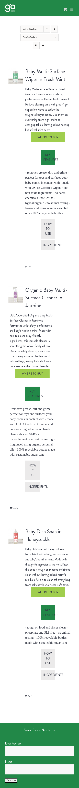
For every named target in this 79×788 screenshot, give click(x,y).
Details (30, 266)
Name (8, 762)
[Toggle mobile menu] (72, 9)
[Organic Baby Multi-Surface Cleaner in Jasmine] (15, 294)
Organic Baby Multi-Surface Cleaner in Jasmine (46, 297)
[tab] (48, 157)
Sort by (30, 28)
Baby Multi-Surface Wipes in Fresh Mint (45, 75)
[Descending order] (54, 29)
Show (30, 37)
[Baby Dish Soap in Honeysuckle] (15, 536)
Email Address (13, 743)
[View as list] (43, 45)
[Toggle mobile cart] (65, 9)
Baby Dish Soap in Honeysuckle (43, 535)
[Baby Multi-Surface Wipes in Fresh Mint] (15, 76)
